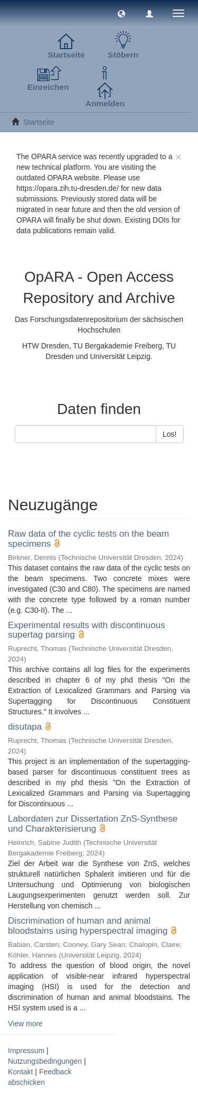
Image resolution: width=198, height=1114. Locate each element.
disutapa (25, 727)
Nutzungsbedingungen (45, 1061)
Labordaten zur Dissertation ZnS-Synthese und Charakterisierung (92, 824)
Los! (169, 434)
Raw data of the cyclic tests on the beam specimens (88, 539)
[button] (121, 13)
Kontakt (20, 1071)
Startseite (38, 122)
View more (25, 1023)
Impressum (26, 1050)
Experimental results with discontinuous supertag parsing (86, 630)
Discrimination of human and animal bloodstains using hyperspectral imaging (87, 926)
